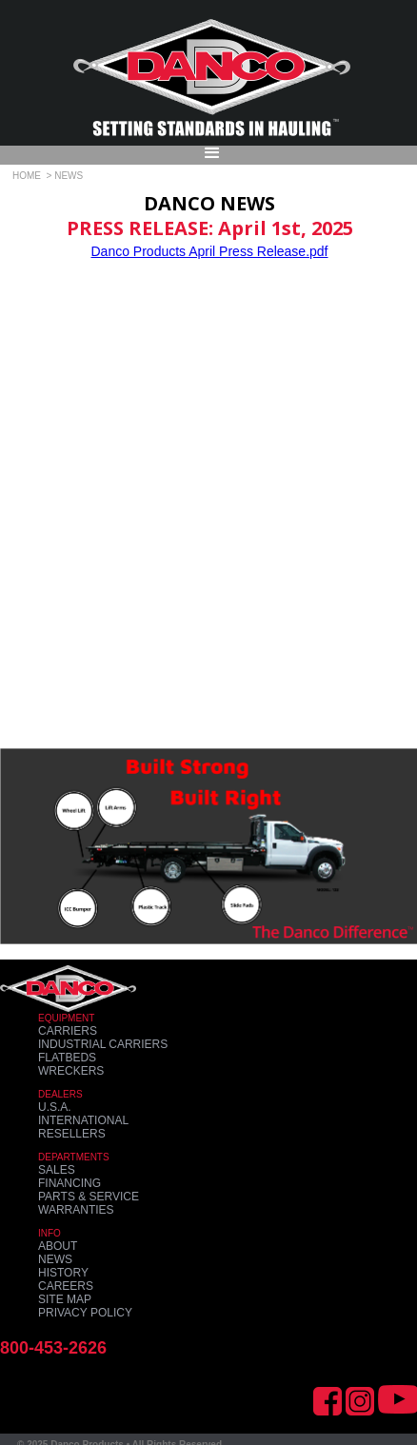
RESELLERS (72, 1133)
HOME (26, 175)
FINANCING (69, 1183)
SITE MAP (64, 1299)
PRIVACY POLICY (85, 1312)
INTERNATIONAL (83, 1120)
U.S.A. (54, 1107)
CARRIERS (67, 1031)
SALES (56, 1170)
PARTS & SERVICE (88, 1196)
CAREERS (65, 1286)
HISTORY (63, 1272)
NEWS (55, 1259)
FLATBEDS (67, 1057)
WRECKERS (71, 1071)
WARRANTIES (76, 1210)
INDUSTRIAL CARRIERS (103, 1044)
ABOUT (57, 1246)
